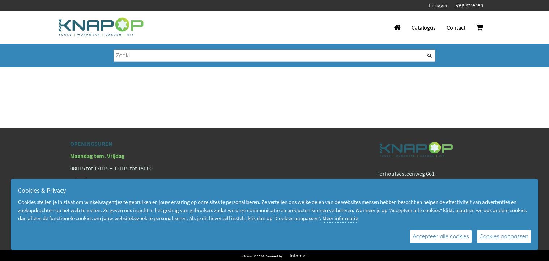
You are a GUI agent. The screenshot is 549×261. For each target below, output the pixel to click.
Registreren (469, 5)
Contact (456, 27)
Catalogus (424, 27)
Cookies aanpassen (504, 236)
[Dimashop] (101, 27)
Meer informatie (340, 218)
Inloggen (439, 5)
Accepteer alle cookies (441, 236)
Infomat (298, 255)
